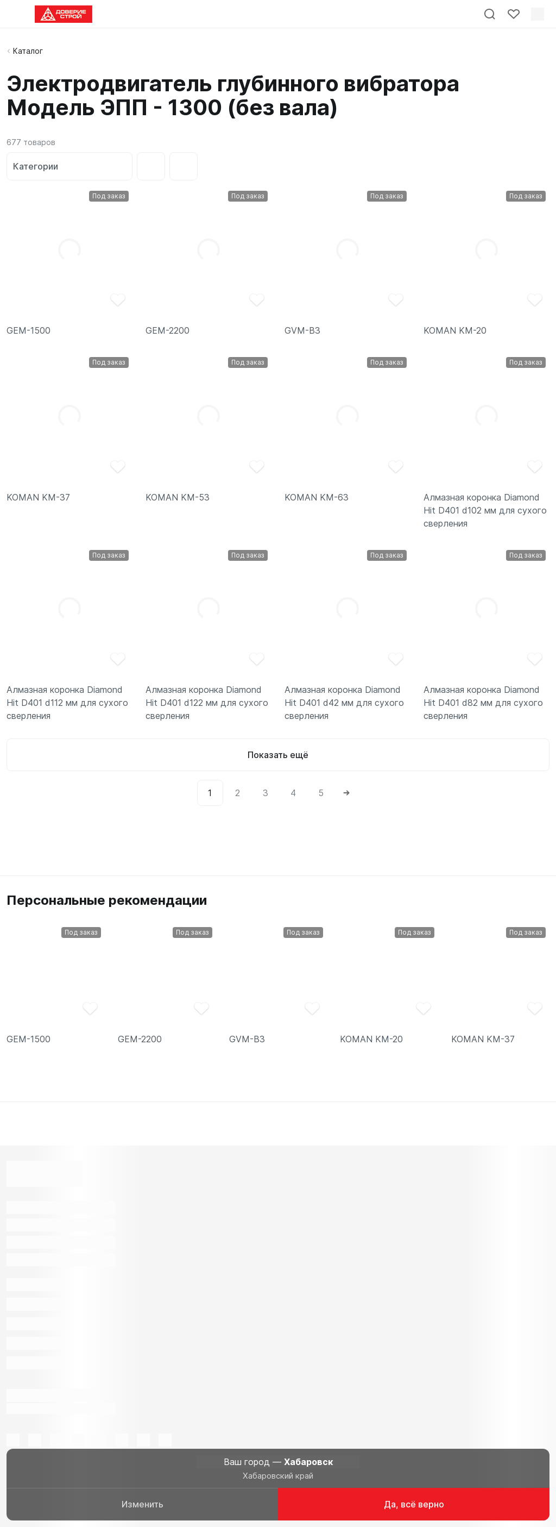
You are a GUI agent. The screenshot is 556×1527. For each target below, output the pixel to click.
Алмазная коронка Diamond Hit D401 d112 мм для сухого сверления (67, 702)
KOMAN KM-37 (38, 497)
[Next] (346, 793)
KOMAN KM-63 (317, 497)
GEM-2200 (167, 330)
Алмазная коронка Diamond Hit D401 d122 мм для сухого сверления (207, 702)
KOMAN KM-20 (455, 330)
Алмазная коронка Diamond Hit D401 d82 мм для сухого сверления (483, 702)
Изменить (142, 1504)
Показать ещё (278, 754)
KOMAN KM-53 (178, 497)
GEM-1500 (28, 330)
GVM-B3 (302, 330)
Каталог (28, 50)
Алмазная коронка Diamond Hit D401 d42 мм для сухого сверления (344, 702)
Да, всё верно (414, 1504)
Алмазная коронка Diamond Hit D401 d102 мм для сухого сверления (485, 510)
